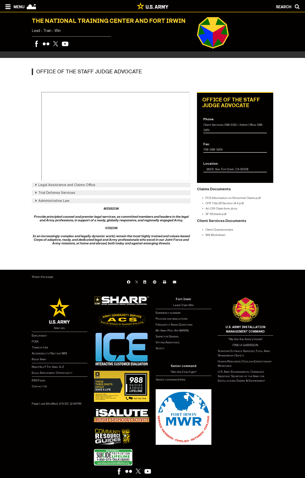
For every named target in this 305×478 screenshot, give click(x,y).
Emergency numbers (168, 313)
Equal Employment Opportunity (52, 373)
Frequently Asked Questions (174, 324)
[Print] (164, 282)
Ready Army (39, 359)
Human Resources (229, 361)
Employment (39, 335)
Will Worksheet (215, 235)
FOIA (35, 341)
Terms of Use (40, 347)
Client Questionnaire (219, 229)
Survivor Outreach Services (236, 351)
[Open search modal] (289, 6)
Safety (160, 348)
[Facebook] (128, 282)
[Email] (174, 282)
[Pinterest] (154, 282)
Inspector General (167, 336)
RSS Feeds (38, 380)
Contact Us (39, 386)
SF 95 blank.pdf (215, 214)
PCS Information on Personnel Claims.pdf (233, 198)
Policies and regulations (171, 318)
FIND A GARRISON (245, 345)
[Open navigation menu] (14, 6)
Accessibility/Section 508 (49, 353)
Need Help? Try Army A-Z (48, 367)
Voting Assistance (167, 342)
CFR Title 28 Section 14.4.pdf (224, 203)
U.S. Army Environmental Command (240, 372)
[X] (136, 282)
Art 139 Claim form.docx (221, 208)
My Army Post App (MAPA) (172, 330)
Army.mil (59, 328)
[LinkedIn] (144, 282)
